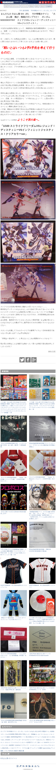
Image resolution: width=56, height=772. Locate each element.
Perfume (11, 751)
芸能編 (33, 734)
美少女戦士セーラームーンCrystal (36, 737)
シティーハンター (16, 740)
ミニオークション (35, 745)
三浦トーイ (40, 742)
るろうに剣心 (51, 737)
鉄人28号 (38, 731)
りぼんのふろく (41, 740)
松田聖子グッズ (31, 742)
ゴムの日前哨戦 (10, 734)
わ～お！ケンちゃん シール (44, 734)
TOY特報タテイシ (37, 10)
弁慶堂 (40, 748)
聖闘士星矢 (18, 734)
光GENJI (18, 745)
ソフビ (6, 751)
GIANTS (46, 742)
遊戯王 (8, 737)
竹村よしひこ (26, 734)
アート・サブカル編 (23, 748)
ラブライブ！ (25, 745)
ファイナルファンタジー (18, 742)
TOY (20, 10)
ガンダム (46, 10)
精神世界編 (14, 737)
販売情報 (26, 10)
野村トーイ (21, 737)
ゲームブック (34, 748)
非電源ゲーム (45, 731)
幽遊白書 (21, 751)
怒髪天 (16, 751)
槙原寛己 (12, 745)
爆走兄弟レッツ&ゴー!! (9, 748)
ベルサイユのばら (29, 731)
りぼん (3, 740)
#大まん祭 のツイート (9, 758)
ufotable (7, 740)
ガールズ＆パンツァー (29, 740)
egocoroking (47, 748)
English (48, 6)
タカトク (8, 742)
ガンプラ (53, 10)
